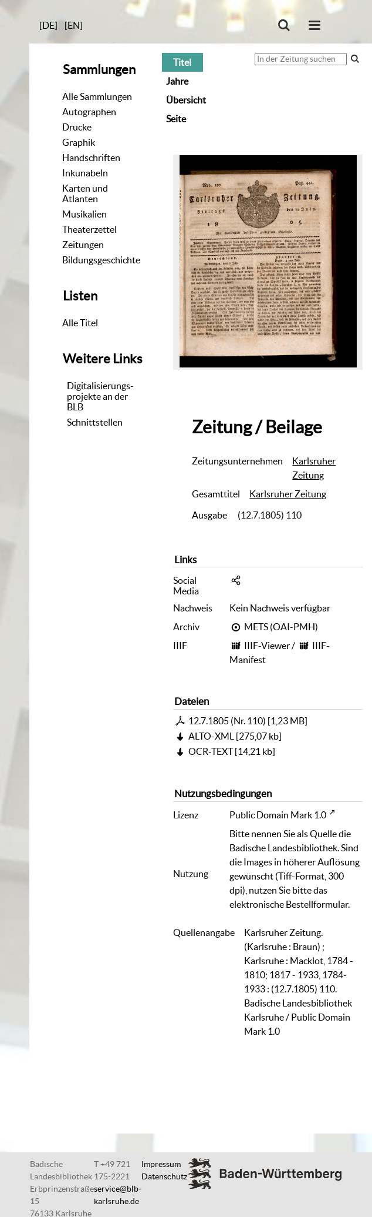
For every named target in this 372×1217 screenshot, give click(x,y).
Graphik (78, 142)
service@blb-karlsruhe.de (117, 1195)
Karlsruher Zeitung (314, 468)
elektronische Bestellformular (288, 904)
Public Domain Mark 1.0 (277, 815)
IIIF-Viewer (267, 645)
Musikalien (84, 214)
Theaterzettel (89, 229)
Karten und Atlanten (85, 193)
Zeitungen (83, 244)
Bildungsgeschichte (101, 260)
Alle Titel (80, 322)
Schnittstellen (95, 422)
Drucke (77, 127)
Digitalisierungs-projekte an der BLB (100, 396)
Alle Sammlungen (97, 96)
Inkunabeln (85, 173)
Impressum (161, 1164)
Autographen (89, 111)
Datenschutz (164, 1176)
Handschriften (91, 157)
